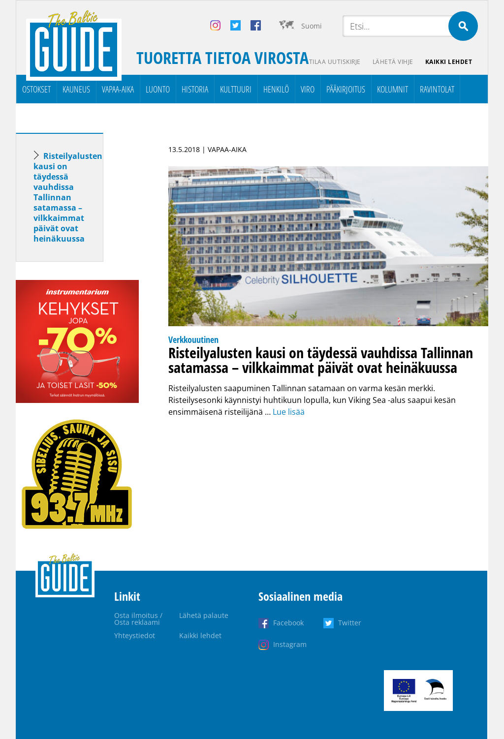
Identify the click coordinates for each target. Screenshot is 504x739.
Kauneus (76, 89)
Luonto (158, 89)
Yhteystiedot (134, 635)
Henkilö (276, 89)
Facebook (288, 622)
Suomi (311, 26)
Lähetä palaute (203, 615)
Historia (195, 89)
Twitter (349, 622)
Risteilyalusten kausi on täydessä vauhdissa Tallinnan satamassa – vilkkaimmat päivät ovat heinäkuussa (67, 197)
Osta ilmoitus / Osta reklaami (138, 619)
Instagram (290, 644)
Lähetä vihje (393, 62)
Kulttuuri (236, 89)
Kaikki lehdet (448, 62)
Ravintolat (437, 89)
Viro (308, 89)
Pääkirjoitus (345, 89)
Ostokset (36, 89)
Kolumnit (392, 89)
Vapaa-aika (118, 89)
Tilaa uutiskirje (335, 62)
